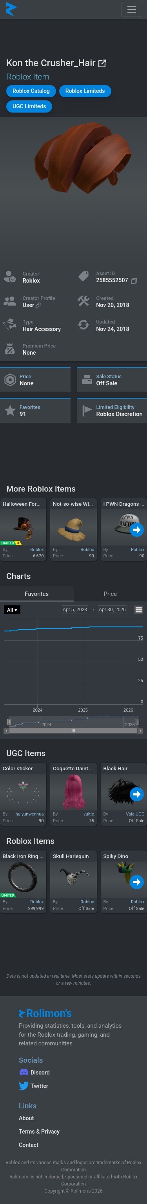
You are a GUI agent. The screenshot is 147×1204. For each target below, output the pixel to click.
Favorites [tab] (37, 593)
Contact (28, 1145)
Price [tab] (110, 593)
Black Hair (115, 768)
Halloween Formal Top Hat (34, 504)
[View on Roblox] (102, 63)
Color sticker (18, 768)
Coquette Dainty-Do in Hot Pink (89, 768)
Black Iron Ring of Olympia (34, 856)
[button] (31, 91)
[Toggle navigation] (131, 9)
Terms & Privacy (39, 1131)
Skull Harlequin (71, 856)
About (26, 1118)
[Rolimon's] (11, 9)
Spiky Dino (115, 856)
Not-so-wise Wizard (76, 504)
